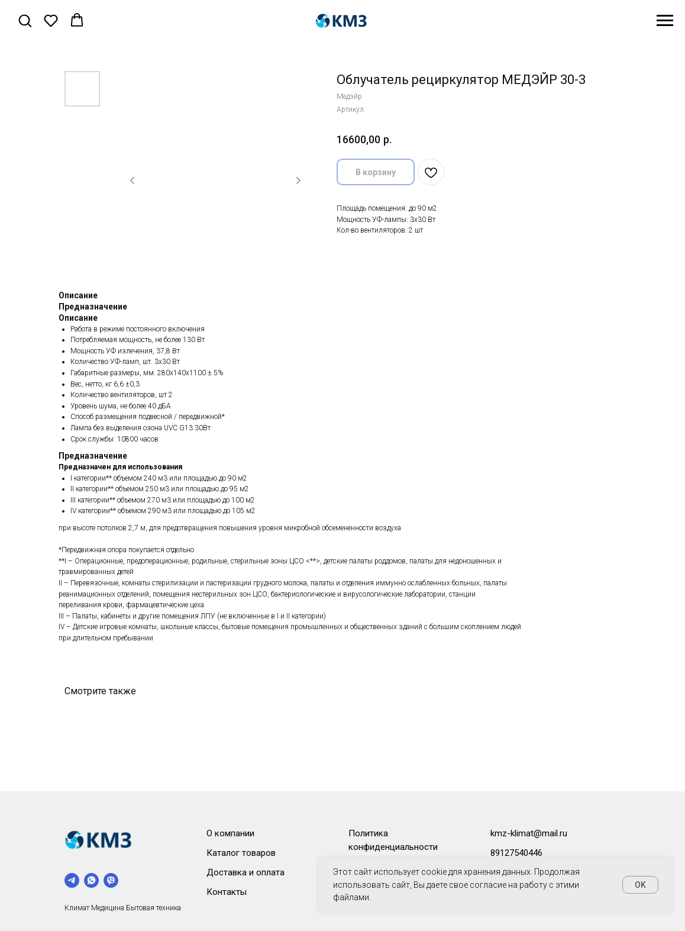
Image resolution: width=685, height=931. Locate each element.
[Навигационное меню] (665, 21)
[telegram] (71, 880)
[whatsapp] (91, 880)
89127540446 (516, 853)
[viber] (111, 880)
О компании (230, 833)
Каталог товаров (241, 853)
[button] (25, 20)
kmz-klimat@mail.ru (528, 833)
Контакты (226, 892)
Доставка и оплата (245, 872)
